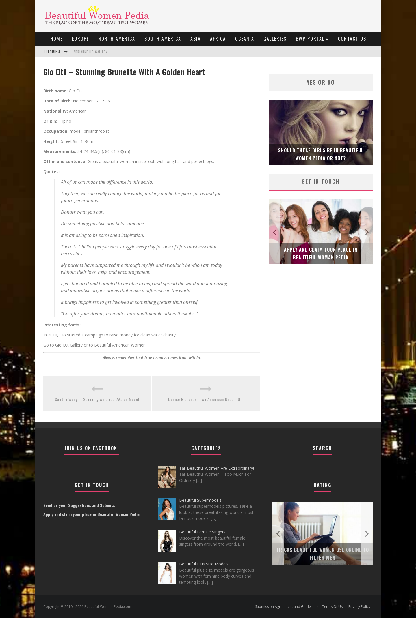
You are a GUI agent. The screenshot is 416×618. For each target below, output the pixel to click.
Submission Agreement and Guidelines (286, 606)
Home (56, 38)
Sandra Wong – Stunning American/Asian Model (97, 399)
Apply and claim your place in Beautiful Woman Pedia (91, 514)
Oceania (244, 38)
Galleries (275, 38)
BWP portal (310, 38)
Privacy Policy (359, 606)
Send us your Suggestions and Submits (79, 505)
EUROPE (80, 38)
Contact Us (352, 38)
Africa (218, 38)
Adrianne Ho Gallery (90, 52)
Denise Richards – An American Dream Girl (206, 399)
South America (162, 38)
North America (116, 38)
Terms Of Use (333, 606)
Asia (195, 38)
